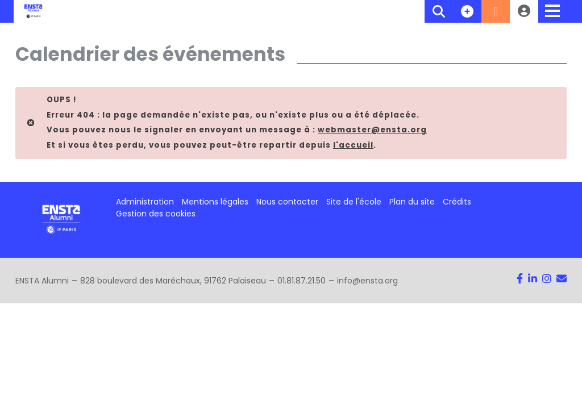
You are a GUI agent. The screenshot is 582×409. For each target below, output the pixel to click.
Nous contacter (287, 201)
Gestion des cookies (156, 213)
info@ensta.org (367, 280)
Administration (145, 201)
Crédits (457, 201)
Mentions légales (215, 201)
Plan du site (412, 201)
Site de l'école (353, 201)
